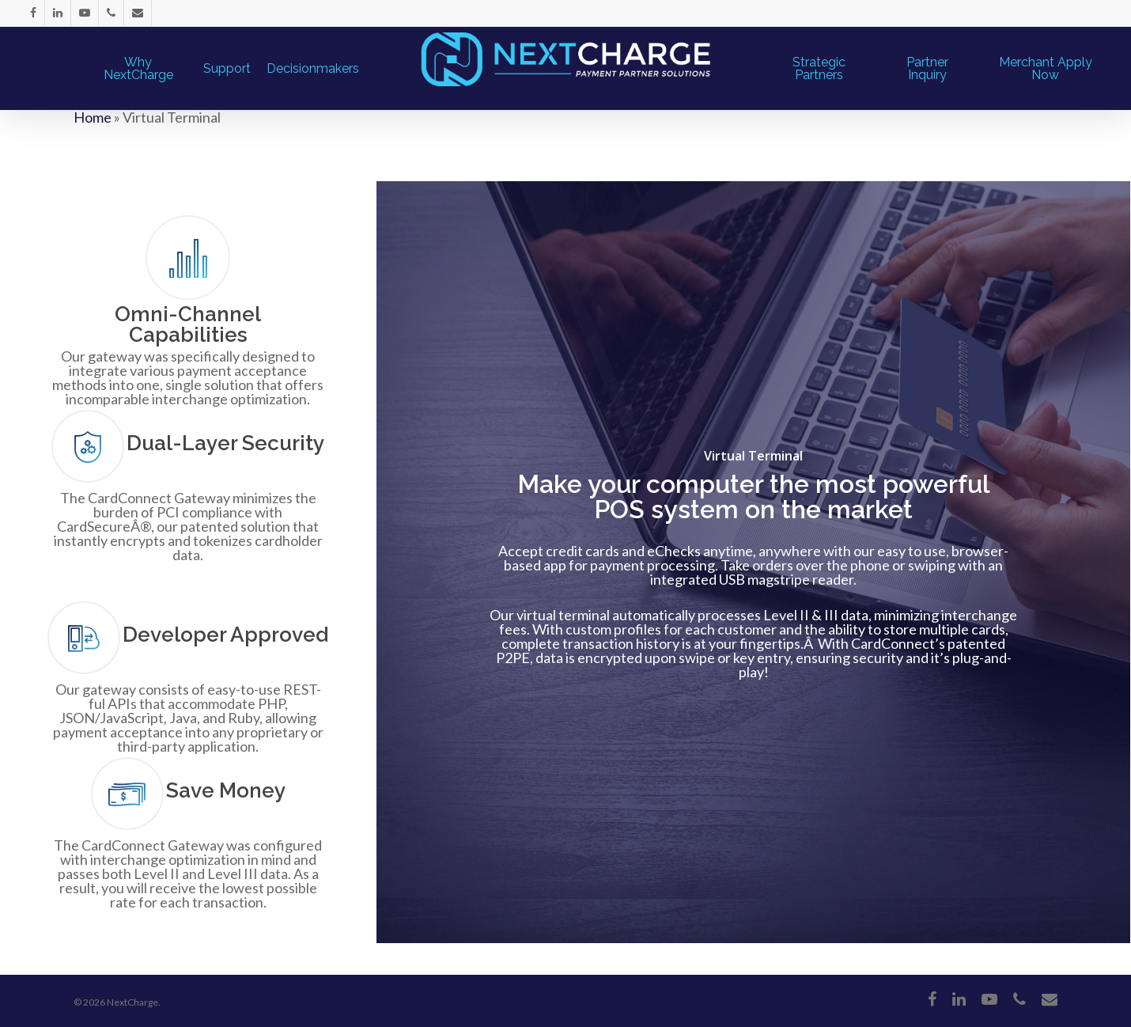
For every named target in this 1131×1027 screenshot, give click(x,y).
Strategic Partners (818, 68)
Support (227, 69)
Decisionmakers (313, 69)
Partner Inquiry (927, 68)
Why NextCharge (138, 68)
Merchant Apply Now (1045, 68)
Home (93, 117)
